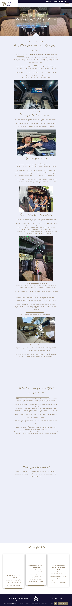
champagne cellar (25, 120)
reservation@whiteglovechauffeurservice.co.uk (53, 600)
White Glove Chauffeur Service (33, 5)
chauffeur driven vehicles (27, 219)
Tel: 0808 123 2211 (58, 1)
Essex (35, 65)
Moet (29, 123)
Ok (55, 603)
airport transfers (20, 56)
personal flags (50, 474)
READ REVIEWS (49, 1)
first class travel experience (46, 75)
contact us (31, 126)
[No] (70, 603)
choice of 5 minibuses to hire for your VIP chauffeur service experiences (32, 397)
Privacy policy (63, 603)
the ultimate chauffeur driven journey (35, 312)
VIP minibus (48, 164)
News (36, 23)
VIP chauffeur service (28, 54)
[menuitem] (33, 5)
